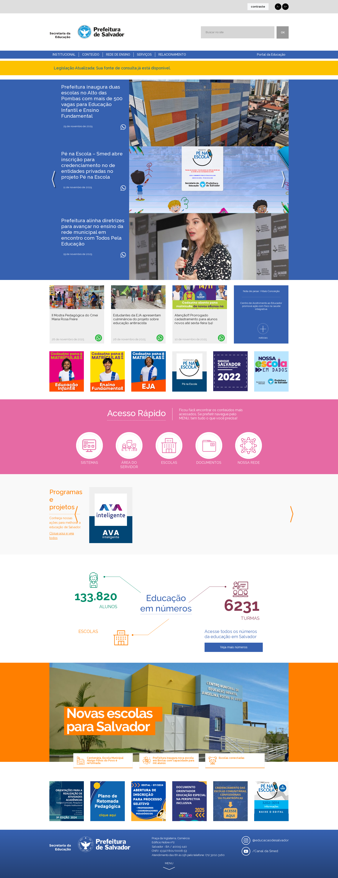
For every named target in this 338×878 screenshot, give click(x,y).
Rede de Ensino (118, 54)
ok (283, 32)
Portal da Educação (271, 54)
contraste (258, 6)
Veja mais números (233, 647)
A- (278, 6)
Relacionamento (172, 54)
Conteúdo (90, 54)
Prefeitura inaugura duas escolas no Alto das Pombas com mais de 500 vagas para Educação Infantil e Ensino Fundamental (91, 101)
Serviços (144, 54)
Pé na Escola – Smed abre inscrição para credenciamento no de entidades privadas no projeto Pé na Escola (92, 165)
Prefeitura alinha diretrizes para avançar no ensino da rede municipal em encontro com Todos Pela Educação (92, 232)
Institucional (64, 54)
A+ (285, 6)
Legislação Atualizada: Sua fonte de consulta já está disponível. (112, 68)
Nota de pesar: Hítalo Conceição (261, 291)
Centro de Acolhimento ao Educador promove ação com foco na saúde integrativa (261, 306)
